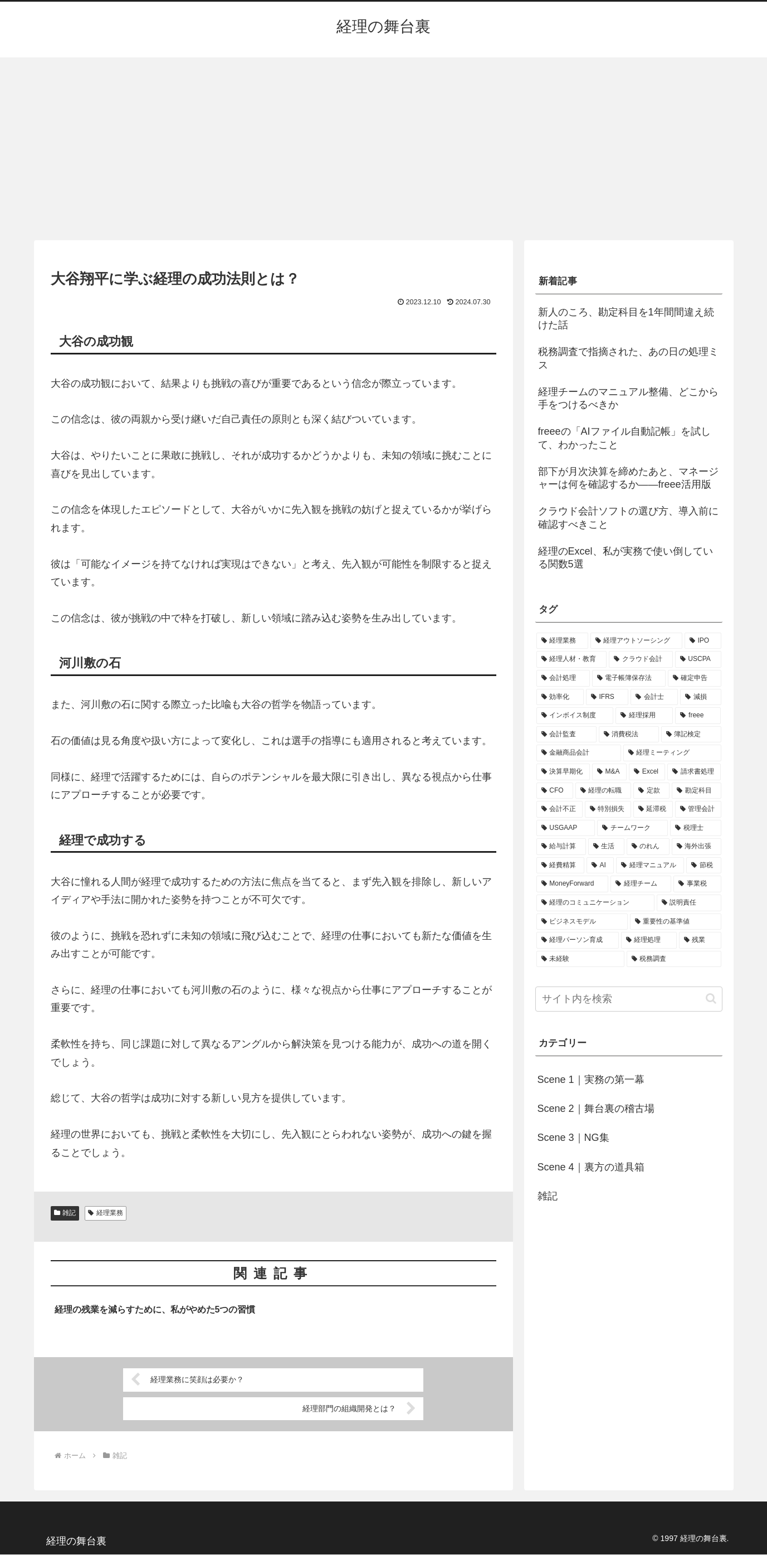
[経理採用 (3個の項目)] (644, 715)
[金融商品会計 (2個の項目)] (578, 753)
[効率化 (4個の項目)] (560, 697)
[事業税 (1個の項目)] (697, 884)
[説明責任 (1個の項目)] (689, 903)
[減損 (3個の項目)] (700, 697)
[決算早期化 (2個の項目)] (563, 772)
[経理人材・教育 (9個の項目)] (571, 659)
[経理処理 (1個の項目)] (649, 940)
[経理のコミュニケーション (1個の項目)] (595, 903)
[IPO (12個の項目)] (703, 641)
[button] (711, 998)
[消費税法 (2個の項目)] (629, 734)
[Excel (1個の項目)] (647, 772)
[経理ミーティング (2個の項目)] (672, 753)
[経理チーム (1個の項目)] (640, 884)
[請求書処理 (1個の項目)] (694, 772)
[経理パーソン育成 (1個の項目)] (577, 940)
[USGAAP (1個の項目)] (565, 828)
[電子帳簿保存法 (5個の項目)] (629, 678)
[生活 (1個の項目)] (606, 846)
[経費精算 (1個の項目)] (560, 865)
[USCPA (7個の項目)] (698, 659)
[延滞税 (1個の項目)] (653, 809)
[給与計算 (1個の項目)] (561, 846)
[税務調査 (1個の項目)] (674, 959)
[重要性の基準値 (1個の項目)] (675, 921)
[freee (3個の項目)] (698, 715)
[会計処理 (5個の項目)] (563, 678)
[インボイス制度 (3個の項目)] (575, 715)
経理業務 (105, 1213)
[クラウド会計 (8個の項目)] (641, 659)
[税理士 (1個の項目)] (695, 828)
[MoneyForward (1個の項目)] (572, 884)
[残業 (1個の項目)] (700, 940)
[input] (628, 999)
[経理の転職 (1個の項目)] (603, 791)
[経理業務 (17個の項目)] (562, 641)
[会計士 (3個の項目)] (654, 697)
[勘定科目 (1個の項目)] (696, 791)
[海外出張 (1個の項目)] (696, 846)
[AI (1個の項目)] (600, 865)
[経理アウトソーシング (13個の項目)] (636, 641)
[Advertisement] (384, 149)
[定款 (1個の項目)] (651, 791)
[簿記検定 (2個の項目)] (691, 734)
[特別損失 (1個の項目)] (608, 809)
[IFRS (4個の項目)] (607, 697)
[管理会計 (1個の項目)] (698, 809)
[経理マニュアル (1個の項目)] (650, 865)
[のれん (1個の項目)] (648, 846)
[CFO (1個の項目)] (554, 791)
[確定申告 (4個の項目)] (694, 678)
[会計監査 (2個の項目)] (566, 734)
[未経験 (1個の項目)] (580, 959)
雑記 (65, 1213)
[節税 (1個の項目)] (703, 865)
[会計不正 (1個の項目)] (559, 809)
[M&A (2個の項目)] (609, 772)
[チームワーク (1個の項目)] (632, 828)
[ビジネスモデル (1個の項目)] (582, 921)
